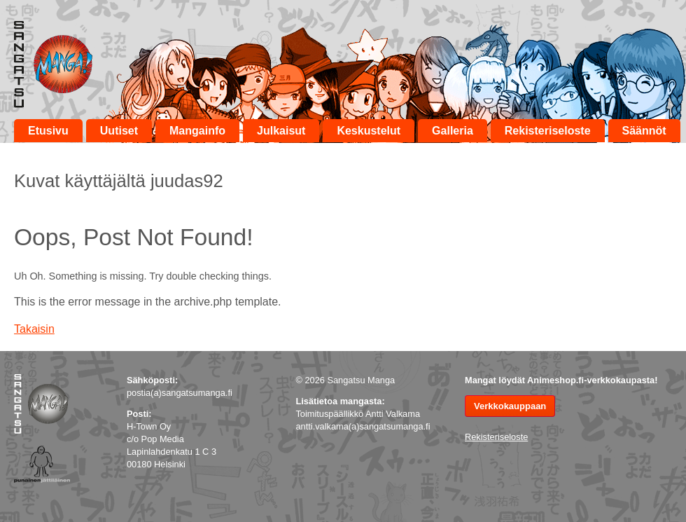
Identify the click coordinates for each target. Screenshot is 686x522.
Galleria (452, 131)
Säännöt (644, 131)
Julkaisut (281, 131)
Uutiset (119, 131)
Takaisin (34, 329)
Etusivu (48, 131)
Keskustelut (368, 131)
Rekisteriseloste (548, 131)
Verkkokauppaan (510, 406)
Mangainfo (197, 131)
